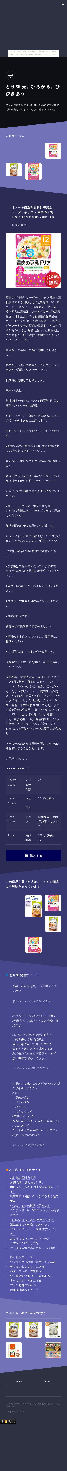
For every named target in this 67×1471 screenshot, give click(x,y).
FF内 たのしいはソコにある (27, 1266)
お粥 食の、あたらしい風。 (27, 1182)
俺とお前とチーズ (21, 1257)
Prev (19, 1382)
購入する (36, 855)
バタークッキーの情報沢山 (27, 1271)
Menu (62, 4)
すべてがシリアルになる (25, 1280)
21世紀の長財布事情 (23, 1177)
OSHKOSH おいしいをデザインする (32, 1219)
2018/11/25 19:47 (34, 1145)
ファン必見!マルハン (23, 1285)
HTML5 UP (19, 1411)
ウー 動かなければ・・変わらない (31, 1276)
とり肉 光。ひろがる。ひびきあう (27, 1403)
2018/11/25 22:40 (39, 1068)
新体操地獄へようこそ (24, 1290)
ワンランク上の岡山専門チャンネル (33, 1262)
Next (48, 1382)
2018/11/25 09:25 (40, 1001)
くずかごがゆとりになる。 (27, 1243)
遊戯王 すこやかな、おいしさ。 (30, 1224)
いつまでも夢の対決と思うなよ (30, 1205)
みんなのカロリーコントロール (30, 1238)
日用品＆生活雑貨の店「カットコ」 (48, 821)
